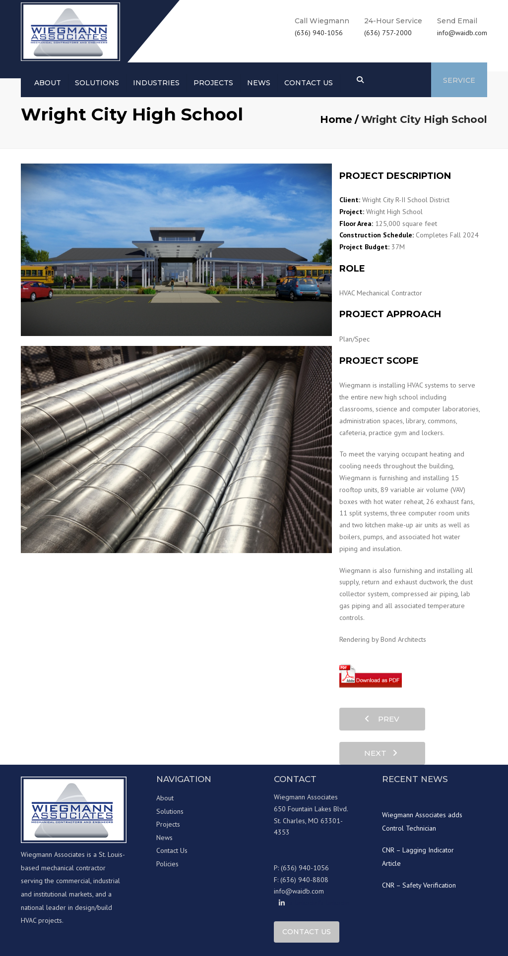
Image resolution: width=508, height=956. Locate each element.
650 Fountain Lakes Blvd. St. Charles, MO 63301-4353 (311, 820)
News (258, 82)
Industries (156, 82)
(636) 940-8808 (304, 879)
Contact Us (172, 850)
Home (336, 119)
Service (459, 80)
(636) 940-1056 (319, 32)
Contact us (308, 82)
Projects (213, 82)
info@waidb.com (462, 32)
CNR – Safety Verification (419, 885)
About (47, 82)
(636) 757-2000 (388, 32)
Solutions (97, 82)
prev (382, 719)
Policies (167, 863)
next (380, 753)
